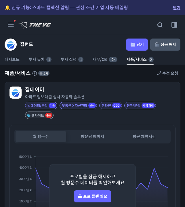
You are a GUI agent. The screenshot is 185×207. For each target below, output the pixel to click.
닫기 (176, 7)
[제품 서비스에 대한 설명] (34, 73)
